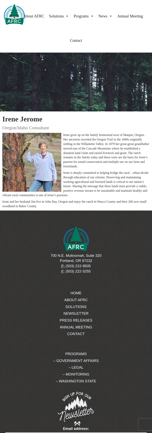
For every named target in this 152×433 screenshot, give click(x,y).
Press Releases (76, 320)
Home (14, 16)
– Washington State (76, 381)
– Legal (76, 367)
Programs (84, 16)
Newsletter (76, 313)
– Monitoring (76, 374)
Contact (76, 40)
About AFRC (33, 16)
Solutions (59, 16)
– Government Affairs (76, 361)
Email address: (76, 429)
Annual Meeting (130, 16)
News (106, 16)
